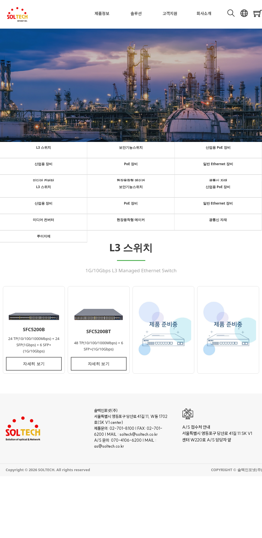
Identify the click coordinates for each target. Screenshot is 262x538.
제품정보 (102, 13)
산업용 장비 (43, 164)
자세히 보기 (34, 363)
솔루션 (136, 13)
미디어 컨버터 (43, 220)
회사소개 (204, 13)
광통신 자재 (218, 220)
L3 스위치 (43, 147)
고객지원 (170, 13)
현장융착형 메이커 (131, 220)
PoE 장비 (131, 164)
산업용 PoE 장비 (218, 147)
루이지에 (43, 236)
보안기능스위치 (131, 147)
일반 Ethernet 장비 (218, 164)
